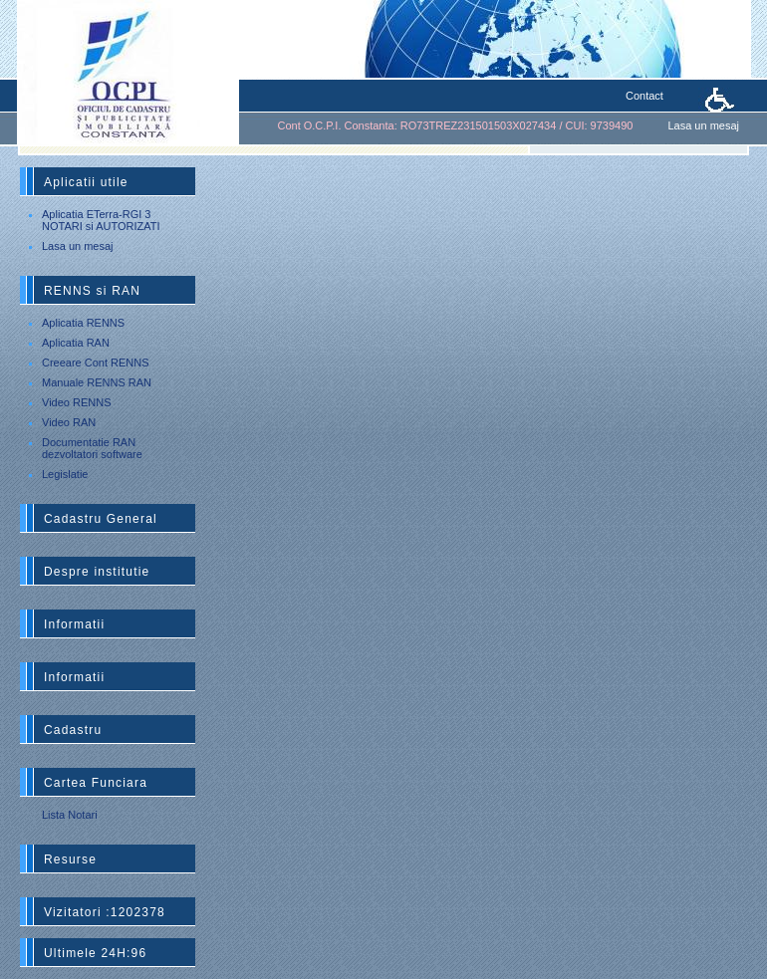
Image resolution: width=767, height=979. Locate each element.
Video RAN (69, 422)
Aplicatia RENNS (83, 323)
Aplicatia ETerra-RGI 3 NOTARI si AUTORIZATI (101, 220)
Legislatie (65, 474)
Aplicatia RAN (76, 343)
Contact (644, 96)
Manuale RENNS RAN (96, 382)
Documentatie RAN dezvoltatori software (92, 448)
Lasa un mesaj (703, 125)
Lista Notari (70, 815)
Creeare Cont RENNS (95, 362)
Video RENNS (77, 402)
